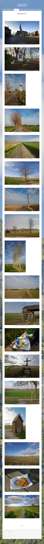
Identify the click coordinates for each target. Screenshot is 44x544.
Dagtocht (22, 5)
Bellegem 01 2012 (22, 13)
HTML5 (26, 541)
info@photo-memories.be (10, 531)
